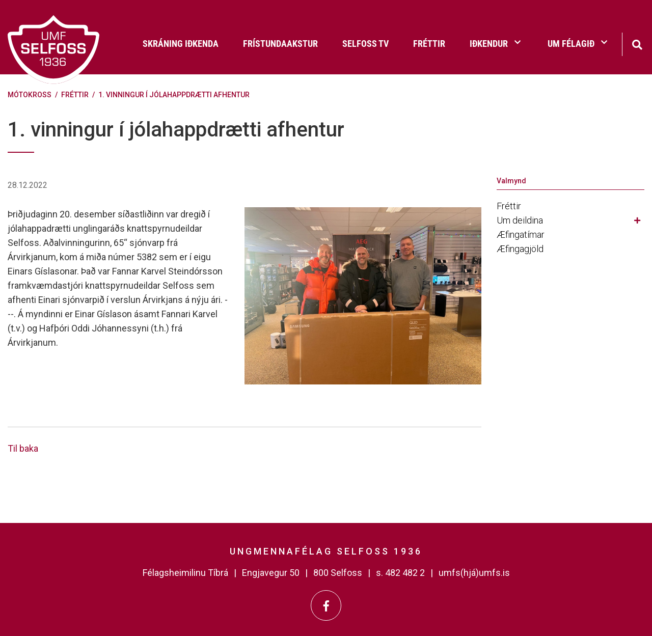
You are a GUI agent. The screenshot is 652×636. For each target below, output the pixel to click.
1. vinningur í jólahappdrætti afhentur (174, 95)
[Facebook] (326, 605)
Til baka (23, 448)
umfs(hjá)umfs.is (474, 572)
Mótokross (29, 95)
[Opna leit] (637, 43)
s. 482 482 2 (400, 572)
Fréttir (75, 95)
